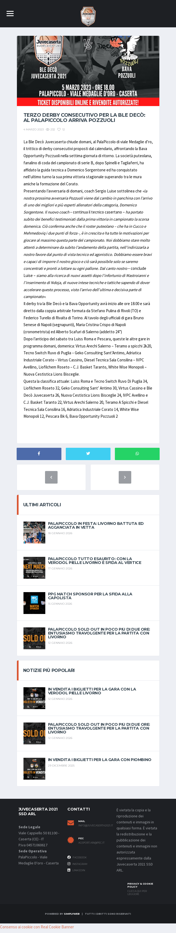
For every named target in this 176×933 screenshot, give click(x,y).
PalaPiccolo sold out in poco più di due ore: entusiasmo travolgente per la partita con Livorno (99, 636)
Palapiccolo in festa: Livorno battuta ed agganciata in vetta (96, 528)
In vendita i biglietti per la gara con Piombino (99, 762)
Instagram (77, 866)
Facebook (77, 860)
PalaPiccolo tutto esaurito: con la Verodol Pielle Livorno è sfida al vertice (94, 563)
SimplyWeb (71, 916)
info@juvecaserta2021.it (93, 828)
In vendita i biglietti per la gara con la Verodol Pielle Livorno (92, 693)
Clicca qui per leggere (137, 895)
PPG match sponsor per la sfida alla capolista (90, 598)
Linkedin (76, 872)
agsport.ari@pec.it (91, 845)
